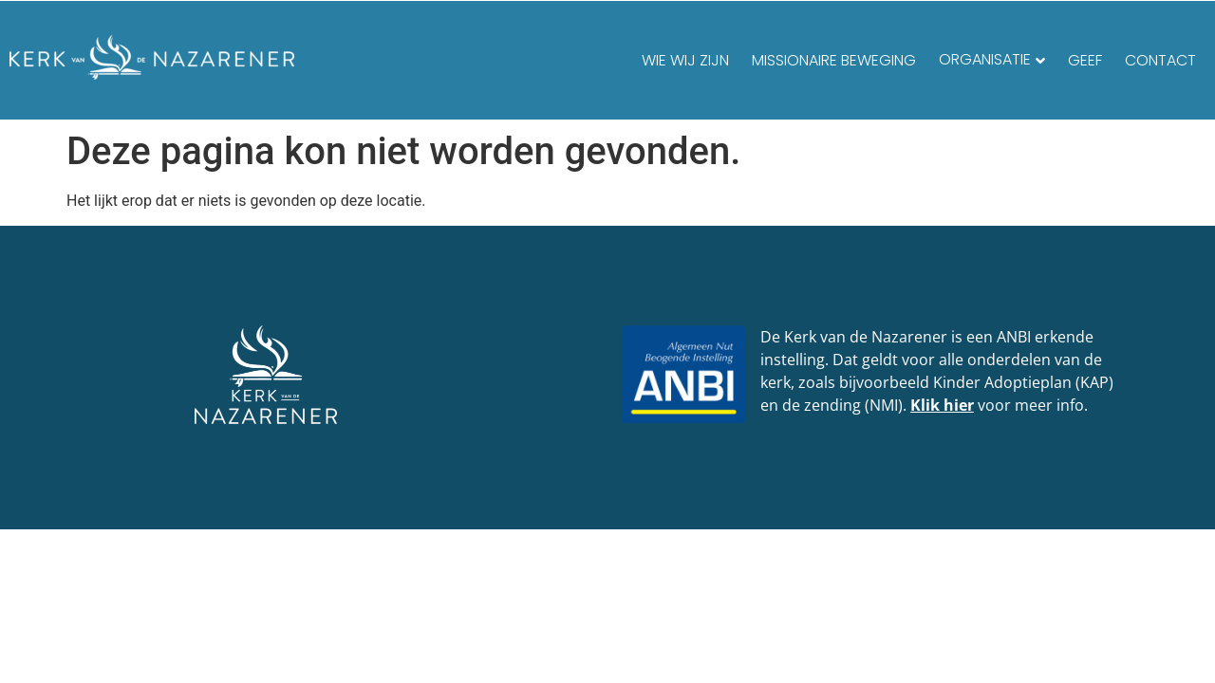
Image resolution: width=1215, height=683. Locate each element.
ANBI (1014, 336)
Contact (1160, 60)
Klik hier (942, 405)
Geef (1085, 60)
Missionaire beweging (834, 60)
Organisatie (985, 59)
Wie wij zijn (685, 60)
